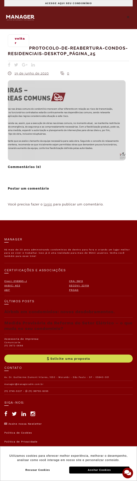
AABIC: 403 (12, 285)
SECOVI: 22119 (79, 285)
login (48, 204)
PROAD (74, 290)
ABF (7, 290)
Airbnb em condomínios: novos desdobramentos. (59, 311)
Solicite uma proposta (68, 358)
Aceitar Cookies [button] (99, 470)
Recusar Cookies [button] (37, 470)
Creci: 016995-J (15, 281)
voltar (20, 41)
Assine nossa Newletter (23, 423)
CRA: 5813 (76, 281)
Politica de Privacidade (20, 441)
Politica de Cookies (18, 432)
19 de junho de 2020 (31, 73)
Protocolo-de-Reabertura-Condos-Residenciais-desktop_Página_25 (68, 50)
